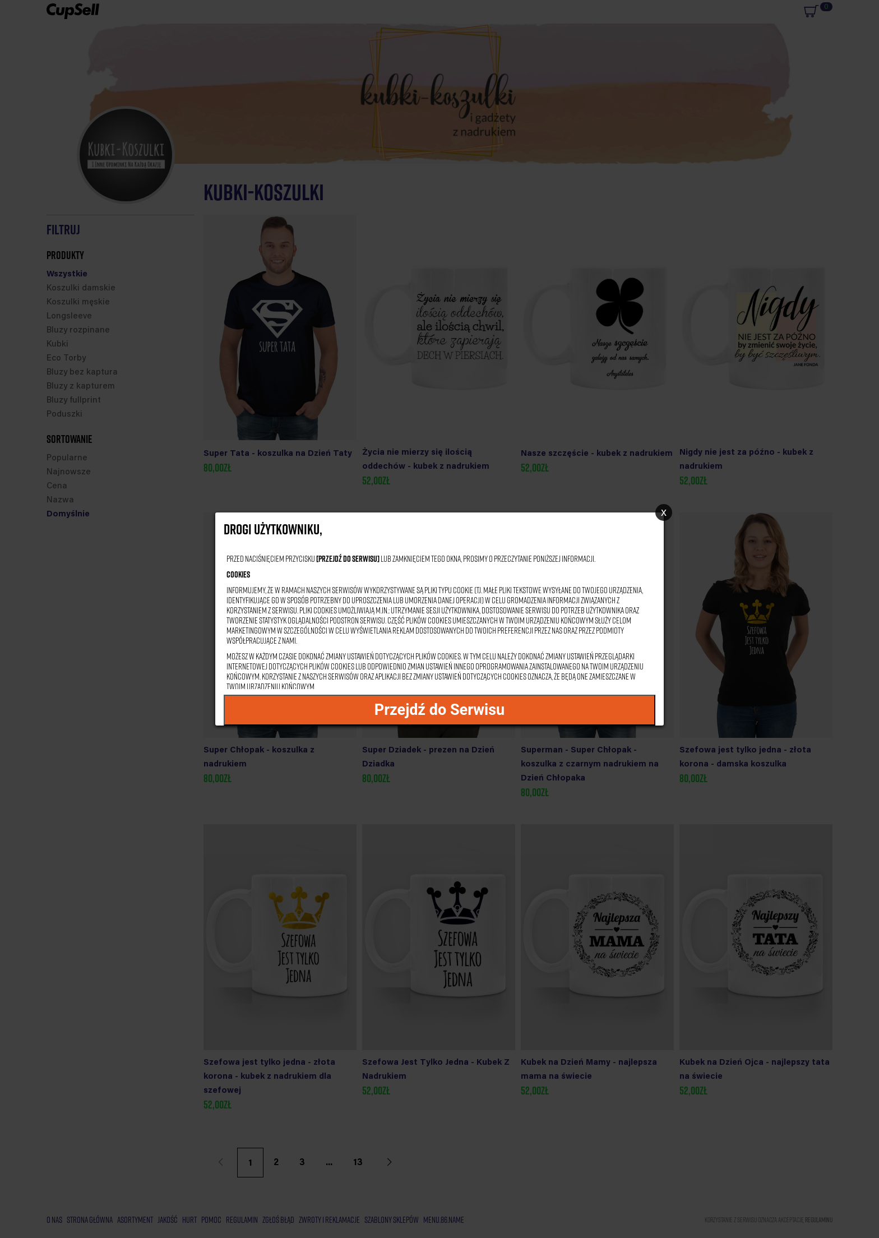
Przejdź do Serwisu (439, 710)
